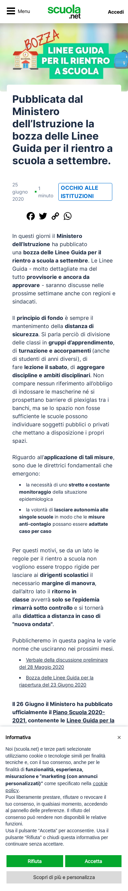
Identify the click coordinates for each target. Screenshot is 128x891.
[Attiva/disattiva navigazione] (18, 12)
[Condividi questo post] (18, 216)
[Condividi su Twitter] (43, 216)
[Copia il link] (55, 216)
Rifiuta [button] (35, 861)
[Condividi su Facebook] (31, 216)
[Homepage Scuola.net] (64, 11)
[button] (119, 737)
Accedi (116, 12)
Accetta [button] (93, 861)
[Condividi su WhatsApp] (67, 216)
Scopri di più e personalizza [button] (64, 877)
